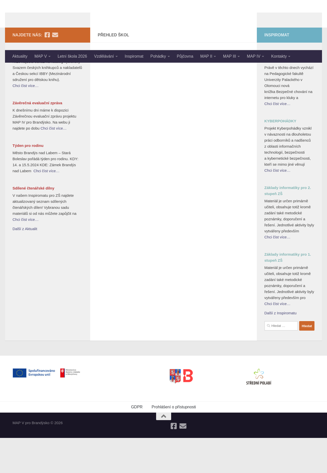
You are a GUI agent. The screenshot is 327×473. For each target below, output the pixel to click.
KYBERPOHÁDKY (280, 156)
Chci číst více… (26, 121)
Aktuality (19, 56)
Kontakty (279, 56)
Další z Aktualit (25, 264)
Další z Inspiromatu (280, 348)
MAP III (229, 56)
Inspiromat (134, 56)
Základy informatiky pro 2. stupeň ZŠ (287, 226)
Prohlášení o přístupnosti (174, 442)
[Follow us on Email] (55, 70)
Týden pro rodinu (28, 180)
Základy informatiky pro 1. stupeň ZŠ (287, 292)
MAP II (206, 56)
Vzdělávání (104, 56)
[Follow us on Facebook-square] (47, 70)
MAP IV (253, 56)
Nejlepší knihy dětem (31, 89)
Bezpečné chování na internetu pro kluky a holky (288, 92)
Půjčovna (185, 56)
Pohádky (158, 56)
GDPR (137, 442)
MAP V (40, 56)
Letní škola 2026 (72, 56)
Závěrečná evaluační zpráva (37, 138)
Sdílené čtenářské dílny (33, 223)
